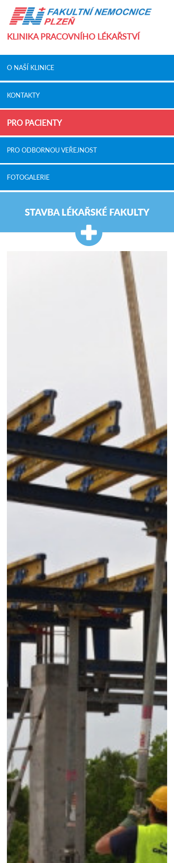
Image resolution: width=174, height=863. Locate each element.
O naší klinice (30, 67)
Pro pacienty (34, 123)
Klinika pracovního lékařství (73, 36)
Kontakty (23, 95)
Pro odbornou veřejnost (52, 149)
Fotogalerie (28, 177)
